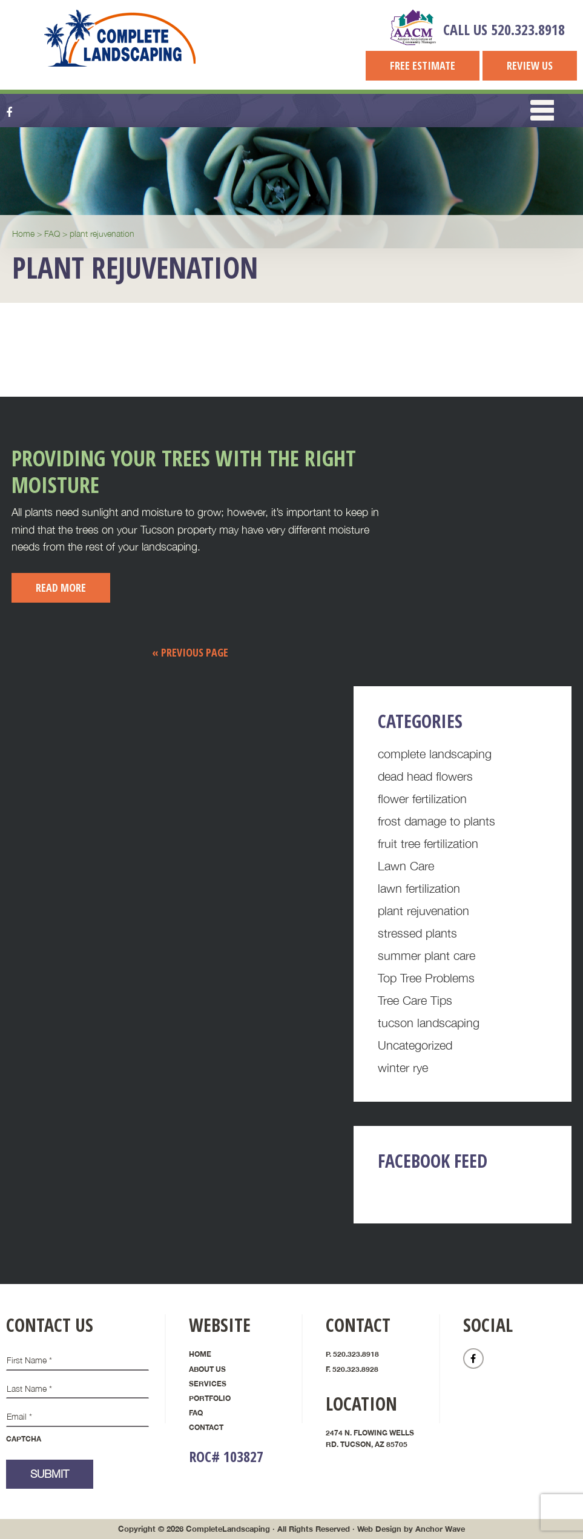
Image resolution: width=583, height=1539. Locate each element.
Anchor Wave (440, 1529)
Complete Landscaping (120, 38)
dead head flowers (425, 776)
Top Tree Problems (426, 978)
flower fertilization (422, 799)
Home (200, 1354)
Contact (206, 1427)
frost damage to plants (436, 821)
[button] (542, 111)
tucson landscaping (428, 1023)
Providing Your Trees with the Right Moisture (184, 471)
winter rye (403, 1067)
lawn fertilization (419, 888)
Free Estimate (422, 65)
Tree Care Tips (415, 1000)
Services (207, 1383)
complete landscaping (435, 754)
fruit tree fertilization (428, 843)
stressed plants (417, 933)
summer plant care (426, 955)
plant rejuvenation (423, 911)
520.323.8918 (528, 29)
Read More (61, 587)
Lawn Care (406, 866)
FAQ (196, 1412)
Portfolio (210, 1398)
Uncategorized (415, 1045)
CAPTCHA (23, 1438)
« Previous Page (190, 652)
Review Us (530, 65)
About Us (207, 1369)
